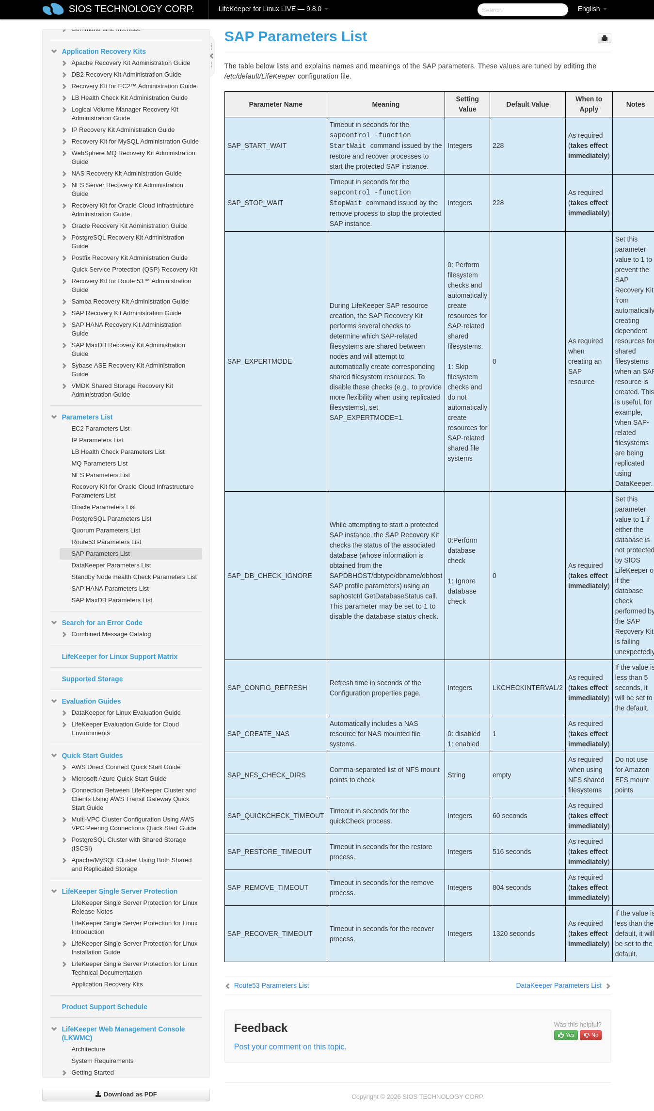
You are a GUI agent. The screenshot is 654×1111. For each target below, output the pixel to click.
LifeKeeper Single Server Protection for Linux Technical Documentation (128, 967)
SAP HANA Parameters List (109, 588)
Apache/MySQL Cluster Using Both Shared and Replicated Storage (125, 863)
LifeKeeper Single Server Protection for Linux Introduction (134, 927)
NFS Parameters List (100, 475)
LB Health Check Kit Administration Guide (124, 98)
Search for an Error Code (96, 622)
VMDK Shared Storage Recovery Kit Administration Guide (116, 389)
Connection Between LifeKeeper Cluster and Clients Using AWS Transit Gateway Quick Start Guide (128, 798)
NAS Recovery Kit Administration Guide (121, 173)
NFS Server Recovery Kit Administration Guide (121, 188)
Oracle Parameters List (103, 507)
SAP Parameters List (100, 553)
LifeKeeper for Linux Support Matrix (119, 656)
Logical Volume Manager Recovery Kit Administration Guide (119, 113)
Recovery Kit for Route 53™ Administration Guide (125, 284)
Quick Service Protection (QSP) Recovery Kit (134, 269)
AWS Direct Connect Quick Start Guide (120, 767)
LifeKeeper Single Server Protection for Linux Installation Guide (128, 947)
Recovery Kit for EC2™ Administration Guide (128, 86)
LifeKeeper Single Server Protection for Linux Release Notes (134, 907)
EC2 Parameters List (100, 428)
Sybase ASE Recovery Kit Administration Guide (122, 369)
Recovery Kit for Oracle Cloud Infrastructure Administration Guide (126, 209)
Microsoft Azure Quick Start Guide (113, 779)
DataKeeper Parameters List (111, 565)
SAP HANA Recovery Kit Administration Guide (120, 328)
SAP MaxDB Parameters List (111, 600)
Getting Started (86, 1073)
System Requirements (102, 1060)
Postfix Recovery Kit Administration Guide (124, 258)
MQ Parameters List (99, 463)
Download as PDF (126, 1094)
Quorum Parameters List (105, 530)
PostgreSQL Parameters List (111, 518)
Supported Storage (92, 679)
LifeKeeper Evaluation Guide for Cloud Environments (119, 728)
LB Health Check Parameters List (117, 451)
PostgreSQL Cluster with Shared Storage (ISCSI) (123, 843)
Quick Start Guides (86, 755)
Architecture (88, 1049)
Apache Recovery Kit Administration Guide (125, 63)
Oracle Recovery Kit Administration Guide (123, 226)
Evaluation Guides (85, 701)
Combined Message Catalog (105, 634)
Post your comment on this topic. (290, 1047)
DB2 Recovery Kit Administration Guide (120, 75)
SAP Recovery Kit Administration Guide (120, 313)
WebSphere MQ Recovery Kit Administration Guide (127, 156)
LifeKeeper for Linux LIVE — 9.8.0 (273, 9)
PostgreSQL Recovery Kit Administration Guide (122, 241)
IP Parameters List (97, 440)
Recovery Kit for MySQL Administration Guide (129, 141)
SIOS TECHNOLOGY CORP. (131, 8)
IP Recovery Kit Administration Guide (117, 130)
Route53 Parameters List (106, 542)
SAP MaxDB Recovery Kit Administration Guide (122, 348)
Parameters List (81, 417)
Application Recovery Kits (98, 51)
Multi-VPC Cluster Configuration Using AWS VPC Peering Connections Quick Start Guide (128, 823)
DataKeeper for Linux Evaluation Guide (120, 713)
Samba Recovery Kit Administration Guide (124, 301)
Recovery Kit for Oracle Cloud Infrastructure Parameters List (132, 491)
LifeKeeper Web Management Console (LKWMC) (117, 1032)
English (592, 9)
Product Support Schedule (104, 1007)
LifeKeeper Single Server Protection (113, 891)
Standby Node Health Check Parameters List (134, 576)
